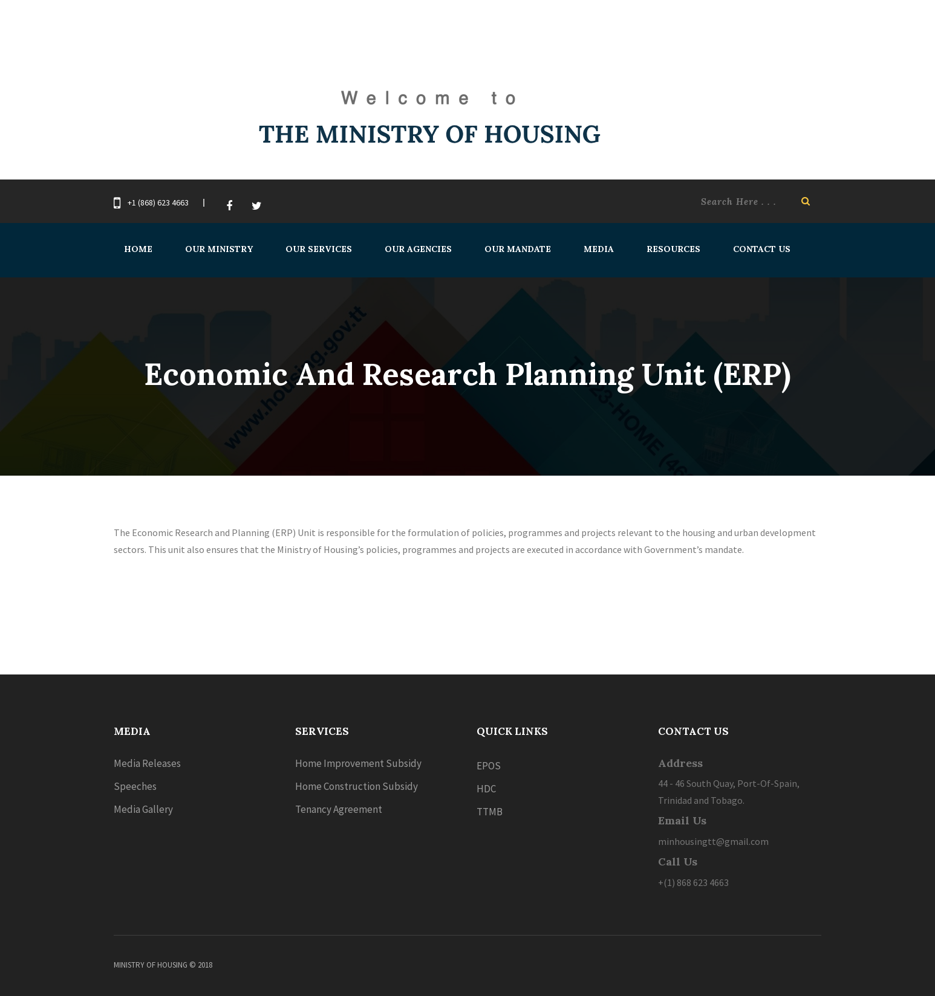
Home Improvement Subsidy (358, 763)
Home (138, 249)
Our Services (318, 249)
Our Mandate (517, 249)
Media (599, 249)
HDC (486, 788)
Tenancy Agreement (338, 809)
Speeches (135, 786)
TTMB (490, 811)
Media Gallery (143, 809)
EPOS (489, 765)
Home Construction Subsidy (356, 786)
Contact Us (761, 249)
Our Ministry (219, 249)
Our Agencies (418, 249)
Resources (673, 249)
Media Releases (147, 763)
